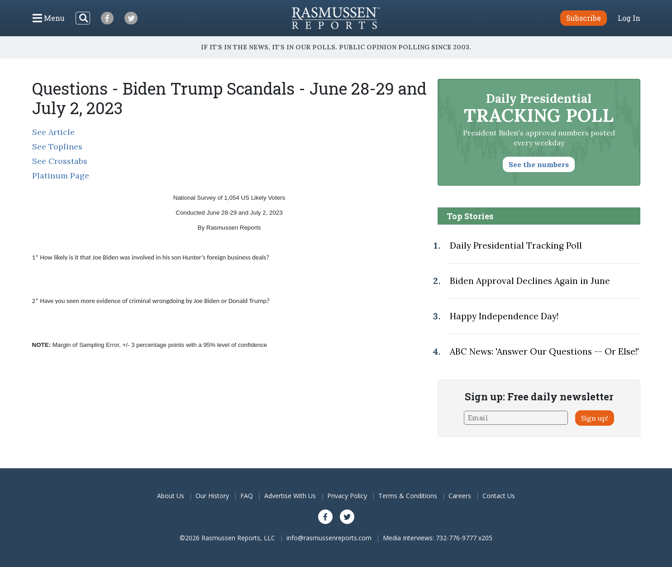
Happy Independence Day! (504, 316)
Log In (629, 18)
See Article (53, 132)
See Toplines (57, 146)
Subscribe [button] (583, 18)
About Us (170, 495)
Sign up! (594, 418)
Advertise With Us (290, 495)
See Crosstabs (59, 161)
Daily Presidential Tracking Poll (516, 245)
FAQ (246, 495)
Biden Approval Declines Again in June (530, 280)
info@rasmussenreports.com (329, 537)
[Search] (83, 18)
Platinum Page (60, 175)
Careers (459, 495)
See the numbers (539, 164)
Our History (212, 495)
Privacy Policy (347, 495)
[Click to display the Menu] (48, 18)
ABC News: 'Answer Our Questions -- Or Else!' (544, 351)
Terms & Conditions (407, 495)
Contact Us (498, 495)
